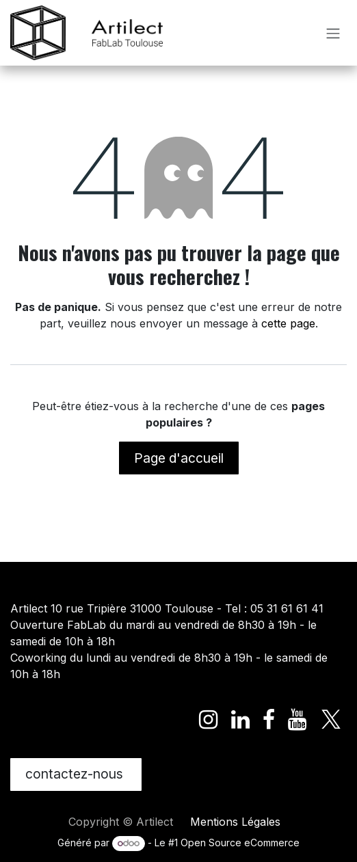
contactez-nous (76, 774)
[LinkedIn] (240, 719)
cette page (288, 323)
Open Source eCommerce (240, 842)
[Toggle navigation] (333, 32)
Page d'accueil (179, 458)
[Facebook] (269, 719)
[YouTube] (297, 719)
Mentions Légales (235, 822)
